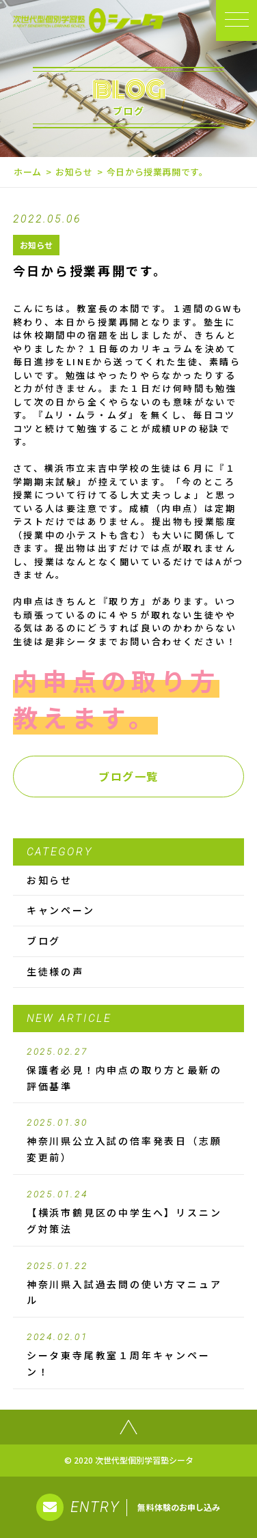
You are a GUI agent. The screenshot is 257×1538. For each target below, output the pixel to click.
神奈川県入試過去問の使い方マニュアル (128, 1284)
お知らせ (74, 171)
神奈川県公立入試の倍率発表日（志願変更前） (128, 1140)
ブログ (44, 941)
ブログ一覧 (128, 776)
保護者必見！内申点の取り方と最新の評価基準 (128, 1069)
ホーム (28, 171)
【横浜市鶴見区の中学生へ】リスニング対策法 (128, 1212)
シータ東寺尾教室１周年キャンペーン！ (128, 1355)
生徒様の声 (55, 971)
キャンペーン (61, 910)
